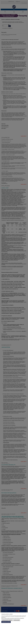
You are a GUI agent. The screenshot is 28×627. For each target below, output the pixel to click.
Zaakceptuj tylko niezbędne (7, 620)
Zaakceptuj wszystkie (6, 621)
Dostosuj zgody (16, 620)
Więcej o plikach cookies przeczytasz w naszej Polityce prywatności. (12, 618)
